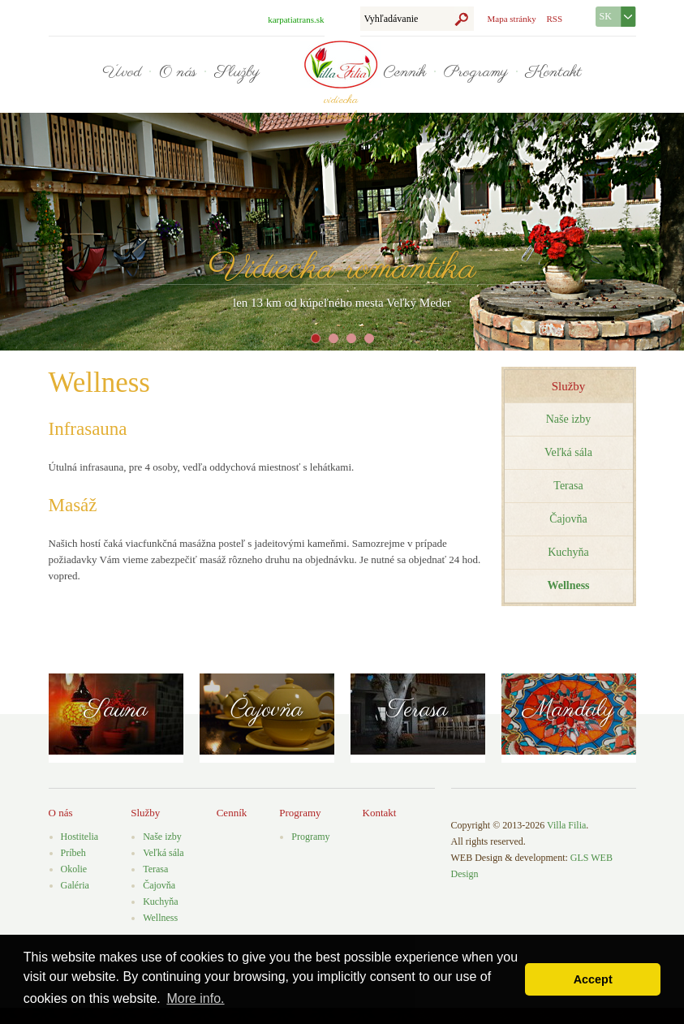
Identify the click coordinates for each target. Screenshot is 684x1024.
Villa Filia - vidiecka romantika (340, 64)
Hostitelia (80, 836)
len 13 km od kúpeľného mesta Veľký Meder (342, 302)
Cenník (404, 73)
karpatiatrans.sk (296, 19)
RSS (554, 19)
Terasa (568, 486)
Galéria (75, 885)
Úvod (121, 73)
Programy (476, 73)
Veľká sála (568, 452)
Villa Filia (566, 825)
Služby (237, 73)
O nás (177, 73)
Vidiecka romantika (342, 269)
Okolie (74, 869)
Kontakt (554, 73)
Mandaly (568, 710)
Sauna (116, 710)
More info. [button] (195, 998)
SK (606, 16)
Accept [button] (593, 979)
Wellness (160, 917)
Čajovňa (568, 519)
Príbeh (73, 852)
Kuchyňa (568, 552)
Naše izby (569, 419)
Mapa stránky (512, 19)
